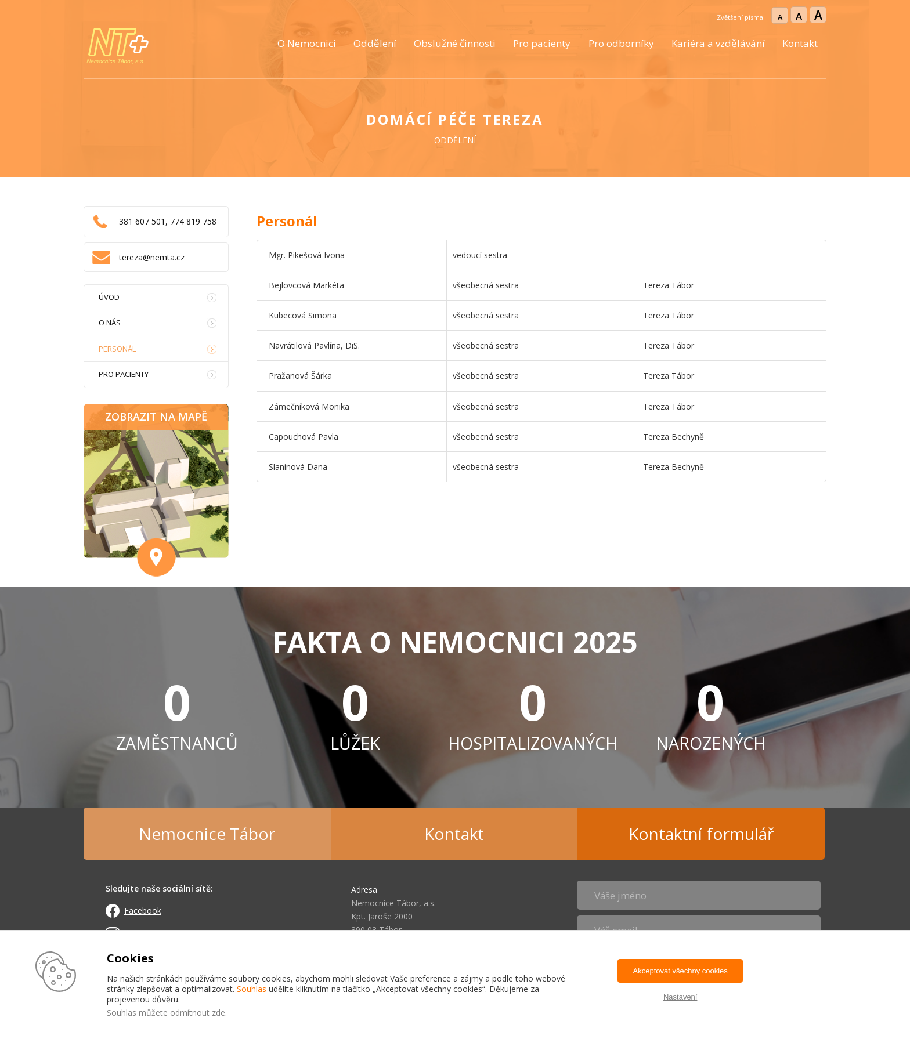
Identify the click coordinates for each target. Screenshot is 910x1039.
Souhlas (251, 988)
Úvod (109, 297)
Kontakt (800, 43)
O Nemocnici (306, 43)
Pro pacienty (541, 43)
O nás (110, 322)
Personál (117, 348)
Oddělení (374, 43)
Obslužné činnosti (455, 43)
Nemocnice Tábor (207, 834)
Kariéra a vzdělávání (718, 43)
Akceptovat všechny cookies (680, 970)
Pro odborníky (621, 43)
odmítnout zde (197, 1012)
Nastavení (680, 997)
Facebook (142, 910)
